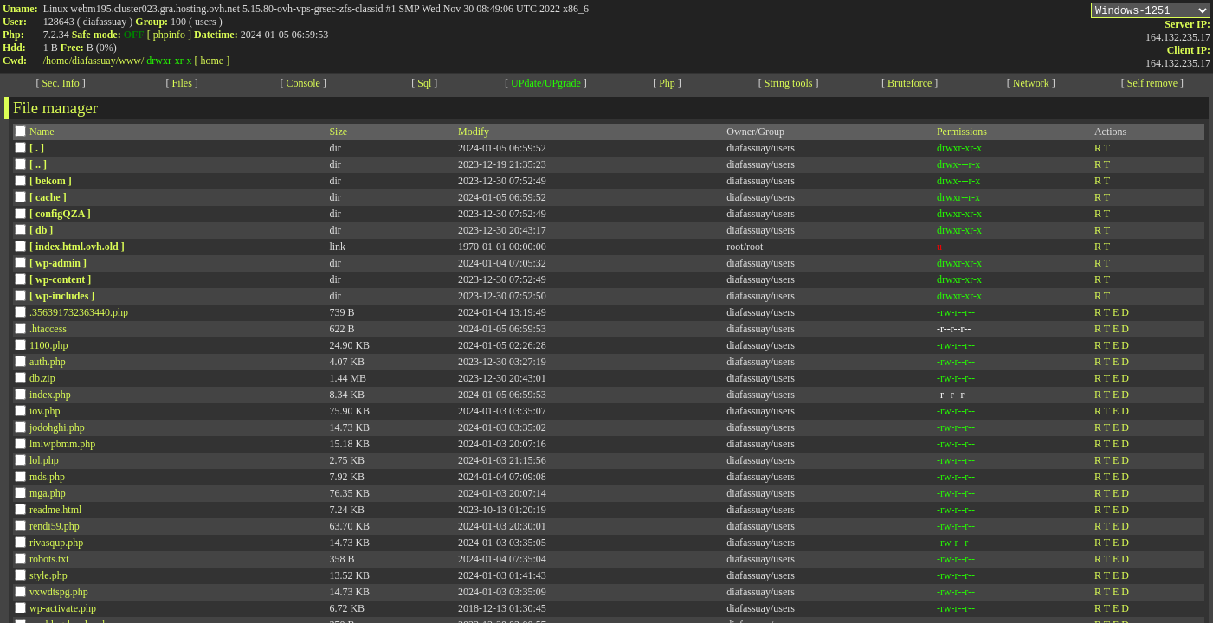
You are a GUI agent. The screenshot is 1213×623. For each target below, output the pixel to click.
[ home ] (212, 61)
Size (338, 134)
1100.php (48, 348)
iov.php (45, 414)
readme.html (55, 512)
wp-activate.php (62, 611)
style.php (48, 578)
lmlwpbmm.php (62, 446)
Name (42, 134)
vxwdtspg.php (58, 594)
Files (181, 86)
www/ (131, 61)
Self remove (1152, 86)
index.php (50, 397)
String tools (789, 86)
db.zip (42, 381)
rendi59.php (54, 529)
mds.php (47, 479)
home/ (59, 61)
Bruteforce (909, 86)
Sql (424, 86)
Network (1031, 86)
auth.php (47, 364)
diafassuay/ (95, 61)
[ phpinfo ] (169, 35)
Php (667, 86)
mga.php (47, 496)
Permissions (962, 134)
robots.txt (49, 562)
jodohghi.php (57, 430)
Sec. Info (60, 86)
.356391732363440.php (78, 315)
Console (303, 86)
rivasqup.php (56, 545)
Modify (473, 134)
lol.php (44, 463)
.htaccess (48, 331)
